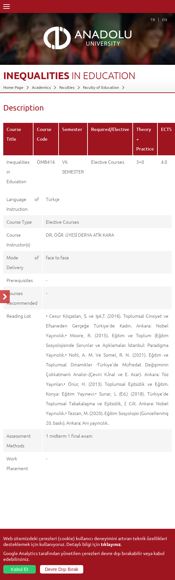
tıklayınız (111, 544)
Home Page (13, 87)
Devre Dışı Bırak (61, 569)
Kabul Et (19, 569)
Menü (6, 6)
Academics (41, 87)
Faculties (66, 87)
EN (164, 19)
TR (152, 19)
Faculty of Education (101, 87)
